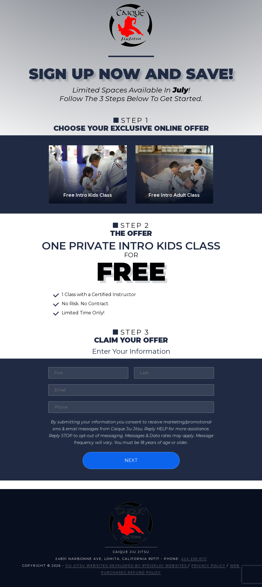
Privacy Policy (208, 565)
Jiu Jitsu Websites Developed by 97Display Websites (126, 565)
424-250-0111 (194, 558)
